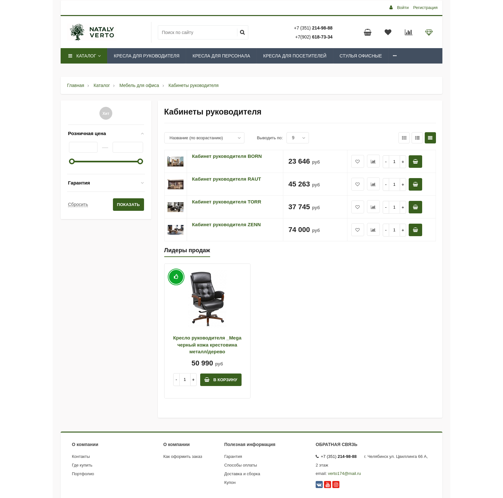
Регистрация (425, 7)
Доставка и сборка (242, 473)
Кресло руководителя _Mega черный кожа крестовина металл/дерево (207, 344)
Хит (106, 113)
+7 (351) (313, 27)
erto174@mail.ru (345, 473)
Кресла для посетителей (294, 55)
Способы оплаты (240, 465)
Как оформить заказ (182, 456)
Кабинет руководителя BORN (227, 156)
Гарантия (79, 182)
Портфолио (83, 473)
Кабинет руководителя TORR (226, 201)
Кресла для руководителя (147, 55)
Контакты (81, 456)
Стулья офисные (361, 55)
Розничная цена (87, 133)
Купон (230, 482)
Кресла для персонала (221, 55)
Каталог (84, 55)
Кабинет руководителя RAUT (226, 179)
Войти (403, 7)
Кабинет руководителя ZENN (226, 224)
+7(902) (313, 36)
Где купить (82, 465)
